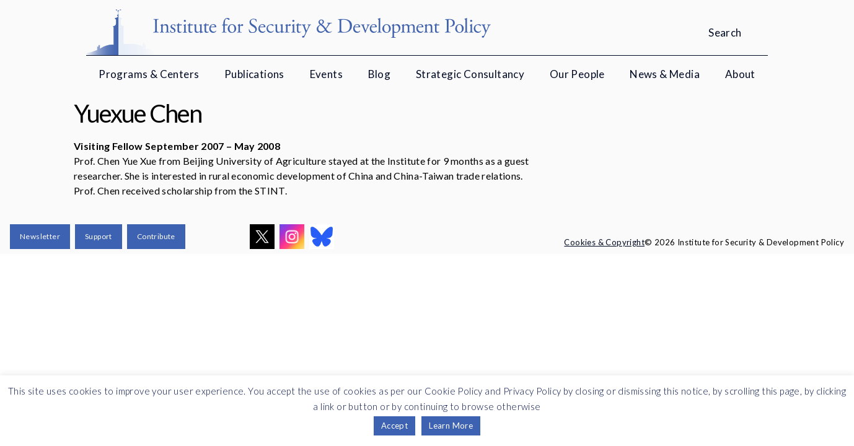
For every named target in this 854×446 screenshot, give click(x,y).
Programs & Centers (149, 74)
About (740, 74)
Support (98, 236)
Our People (577, 74)
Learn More (451, 426)
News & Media (665, 74)
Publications (254, 74)
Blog (379, 74)
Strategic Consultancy (470, 74)
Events (326, 74)
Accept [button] (394, 426)
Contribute (156, 236)
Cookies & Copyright (604, 242)
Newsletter (40, 236)
